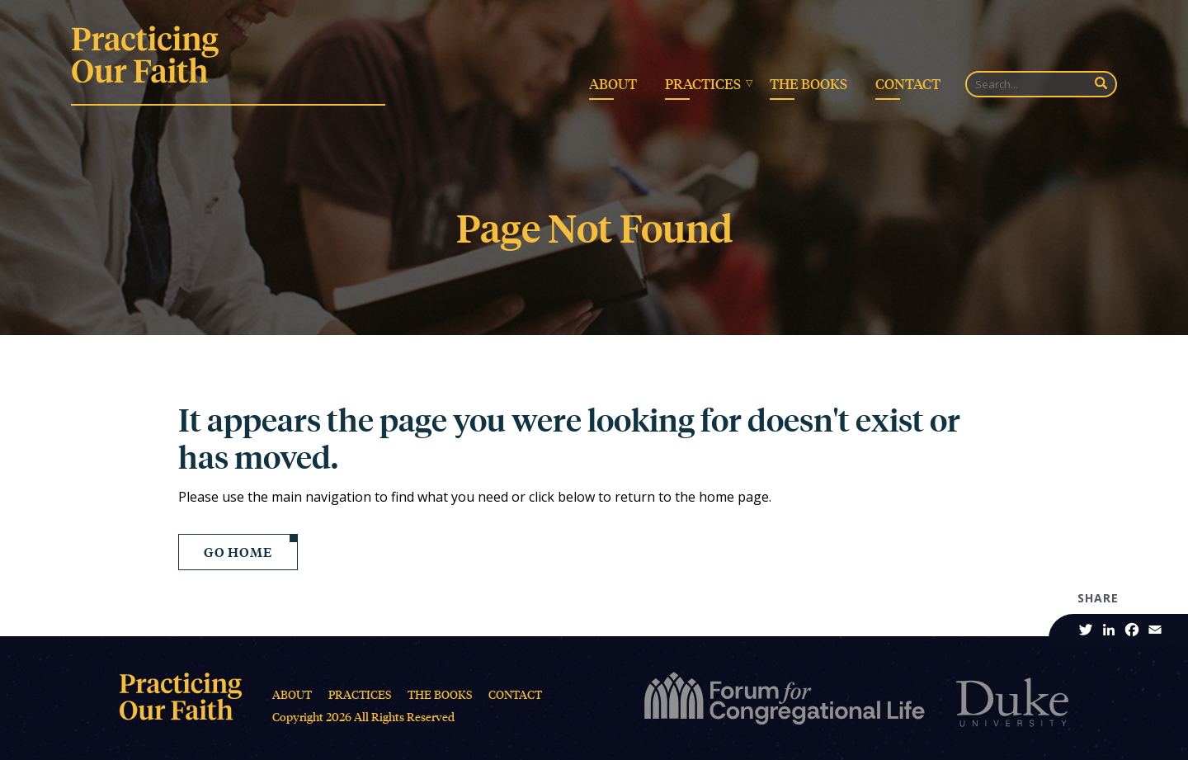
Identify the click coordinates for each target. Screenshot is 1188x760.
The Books (808, 83)
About (613, 83)
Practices (703, 83)
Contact (907, 83)
